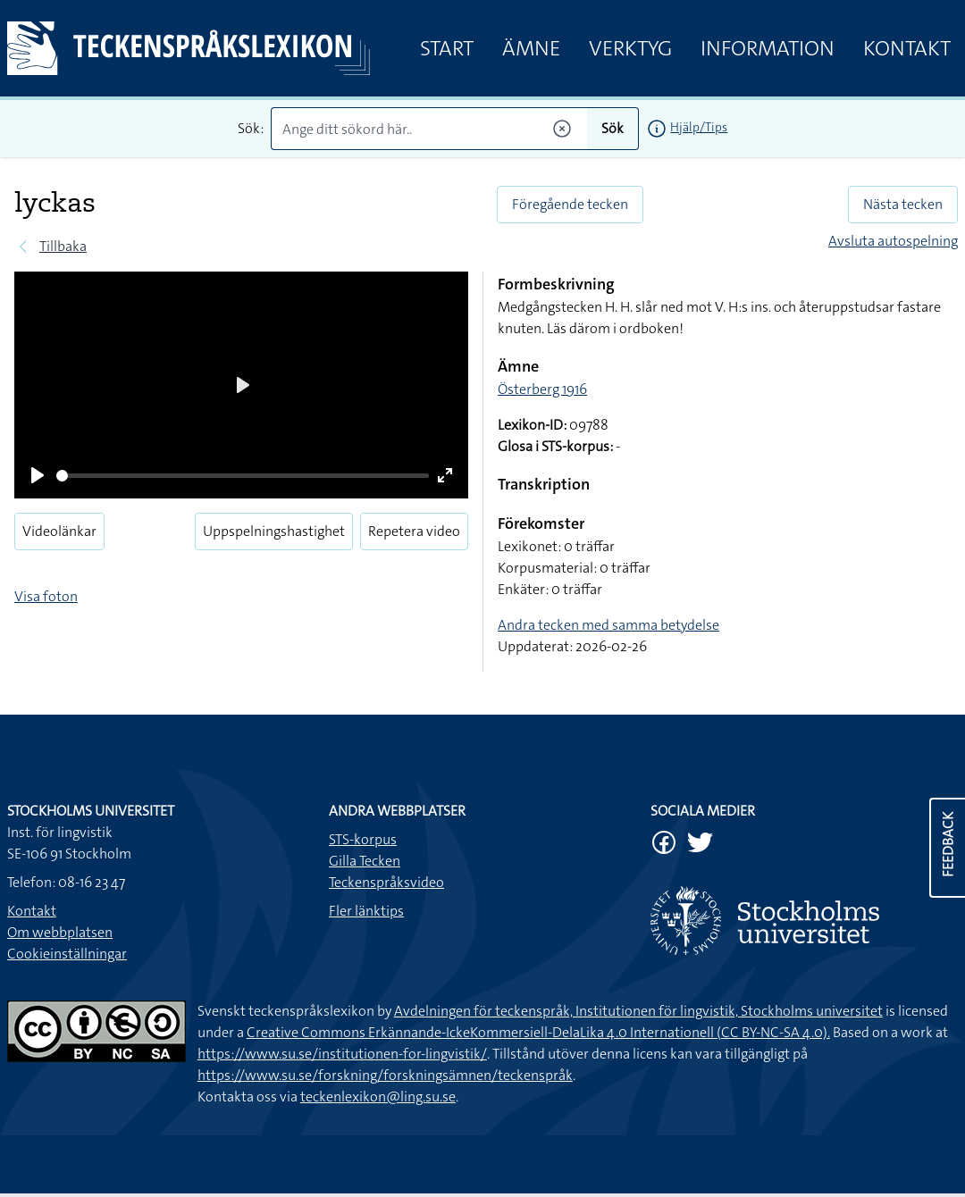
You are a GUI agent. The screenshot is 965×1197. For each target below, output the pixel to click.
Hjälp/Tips (698, 127)
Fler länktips (366, 910)
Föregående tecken (570, 204)
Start (447, 48)
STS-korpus (363, 839)
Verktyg (630, 48)
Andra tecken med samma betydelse (608, 624)
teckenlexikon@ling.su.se (378, 1096)
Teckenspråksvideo (386, 882)
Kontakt (907, 48)
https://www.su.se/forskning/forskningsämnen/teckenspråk (385, 1075)
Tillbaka (63, 246)
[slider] (242, 475)
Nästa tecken (903, 204)
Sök (612, 128)
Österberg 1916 (542, 389)
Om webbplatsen (60, 932)
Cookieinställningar (67, 953)
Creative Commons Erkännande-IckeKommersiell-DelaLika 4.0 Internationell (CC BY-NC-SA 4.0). (538, 1032)
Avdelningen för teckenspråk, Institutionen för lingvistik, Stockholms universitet (638, 1010)
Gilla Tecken (364, 860)
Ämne (531, 48)
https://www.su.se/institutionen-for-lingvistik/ (342, 1053)
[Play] (37, 475)
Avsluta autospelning (893, 240)
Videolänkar (59, 531)
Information (768, 48)
